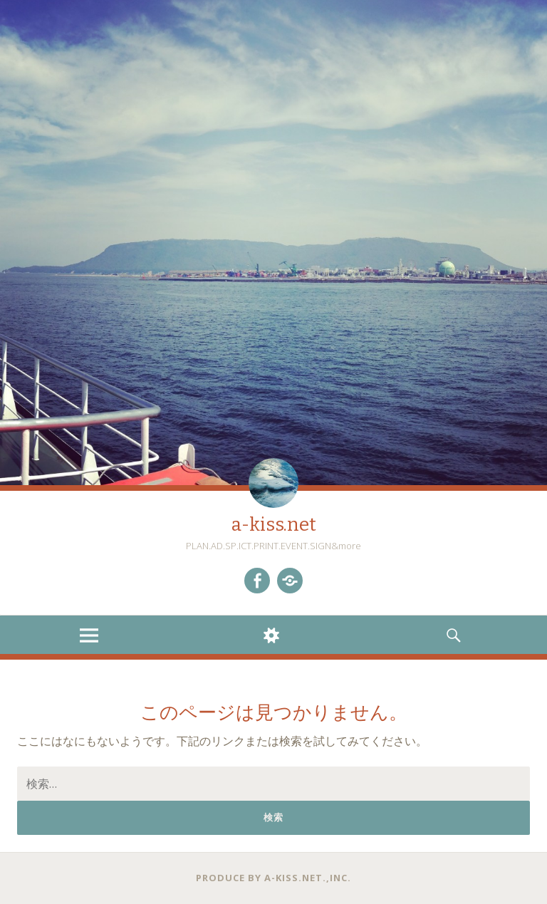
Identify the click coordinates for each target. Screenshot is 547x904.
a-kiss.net (273, 525)
